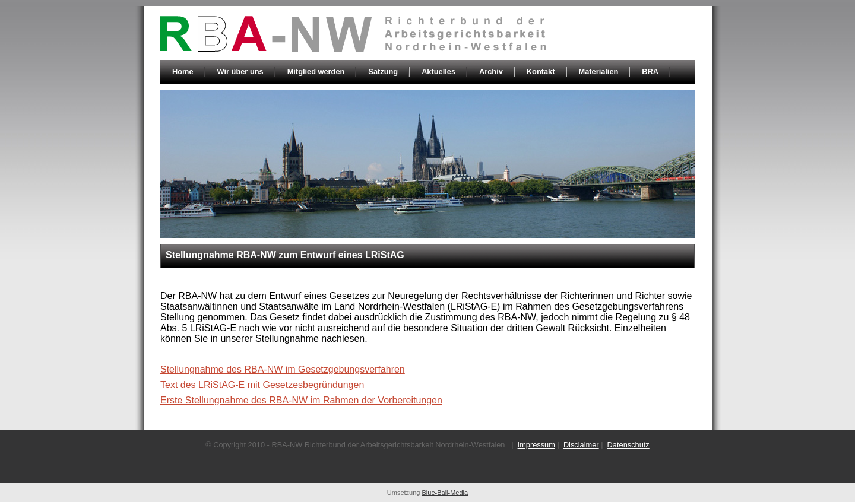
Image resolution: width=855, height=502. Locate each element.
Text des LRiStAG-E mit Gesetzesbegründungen (262, 385)
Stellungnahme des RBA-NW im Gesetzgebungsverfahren (282, 369)
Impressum (536, 444)
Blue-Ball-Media (445, 492)
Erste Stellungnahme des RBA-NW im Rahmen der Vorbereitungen (301, 400)
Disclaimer (581, 444)
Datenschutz (628, 444)
